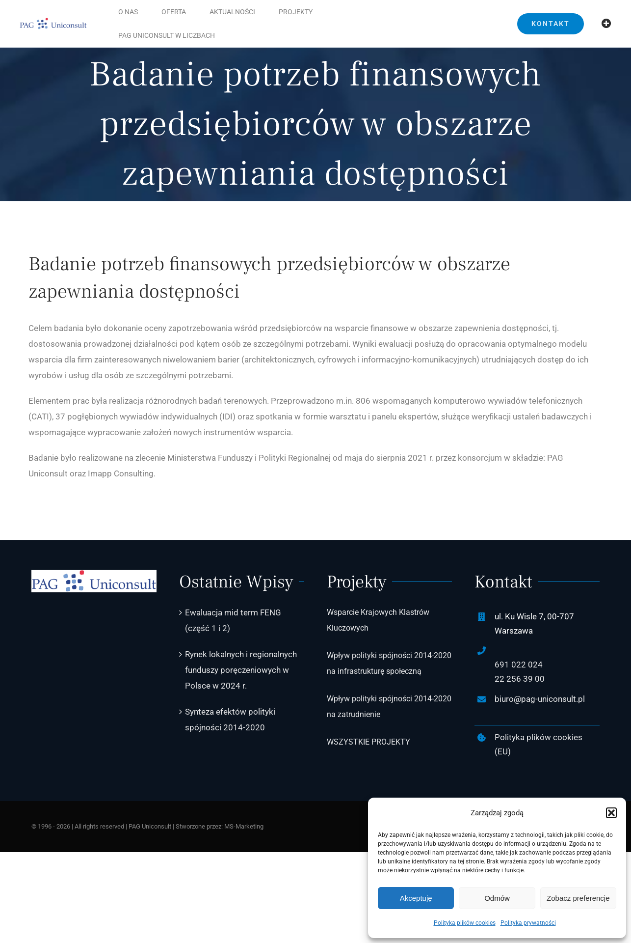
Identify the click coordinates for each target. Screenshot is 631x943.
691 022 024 (519, 664)
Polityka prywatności (528, 922)
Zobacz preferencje (578, 898)
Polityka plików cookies (465, 922)
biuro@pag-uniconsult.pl (540, 699)
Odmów (497, 898)
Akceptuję (416, 898)
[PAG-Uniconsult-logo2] (53, 22)
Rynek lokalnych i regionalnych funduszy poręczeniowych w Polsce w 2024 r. (241, 670)
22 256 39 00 (520, 679)
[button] (611, 813)
